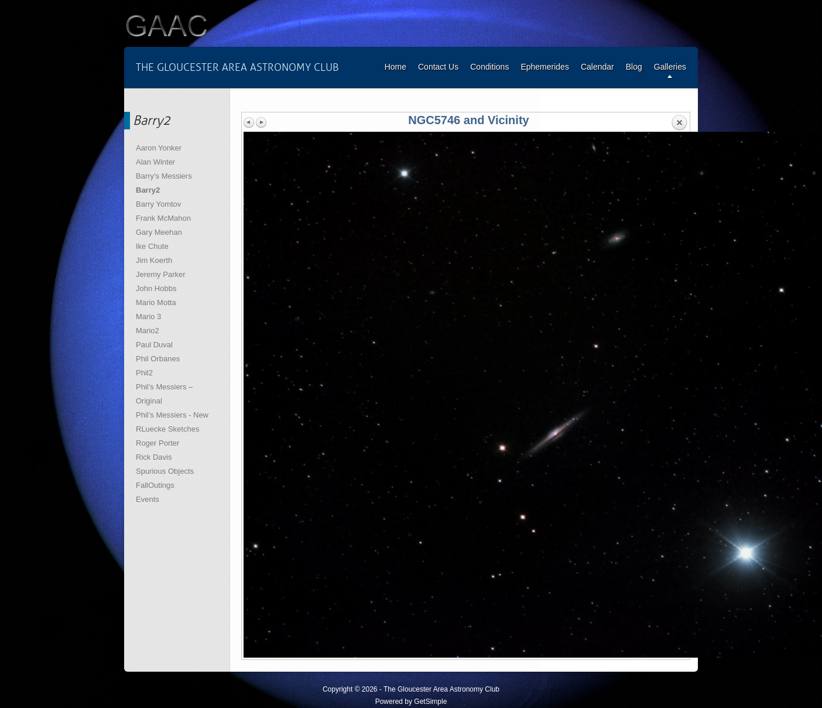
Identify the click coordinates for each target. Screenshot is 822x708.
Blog (634, 66)
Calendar (597, 66)
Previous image (249, 122)
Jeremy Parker (161, 274)
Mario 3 (148, 316)
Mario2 (147, 330)
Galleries (670, 66)
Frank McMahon (163, 218)
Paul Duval (154, 344)
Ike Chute (152, 246)
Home (395, 66)
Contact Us (438, 66)
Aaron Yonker (158, 147)
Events (147, 499)
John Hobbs (156, 288)
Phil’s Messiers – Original (164, 393)
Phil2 (144, 372)
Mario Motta (156, 302)
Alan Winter (155, 162)
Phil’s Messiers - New (172, 415)
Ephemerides (544, 66)
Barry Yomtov (158, 204)
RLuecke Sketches (167, 429)
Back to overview (679, 123)
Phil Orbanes (158, 358)
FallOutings (155, 485)
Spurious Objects (165, 471)
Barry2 (148, 190)
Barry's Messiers (164, 176)
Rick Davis (154, 457)
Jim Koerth (154, 260)
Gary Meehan (159, 232)
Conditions (489, 66)
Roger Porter (157, 443)
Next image (261, 122)
